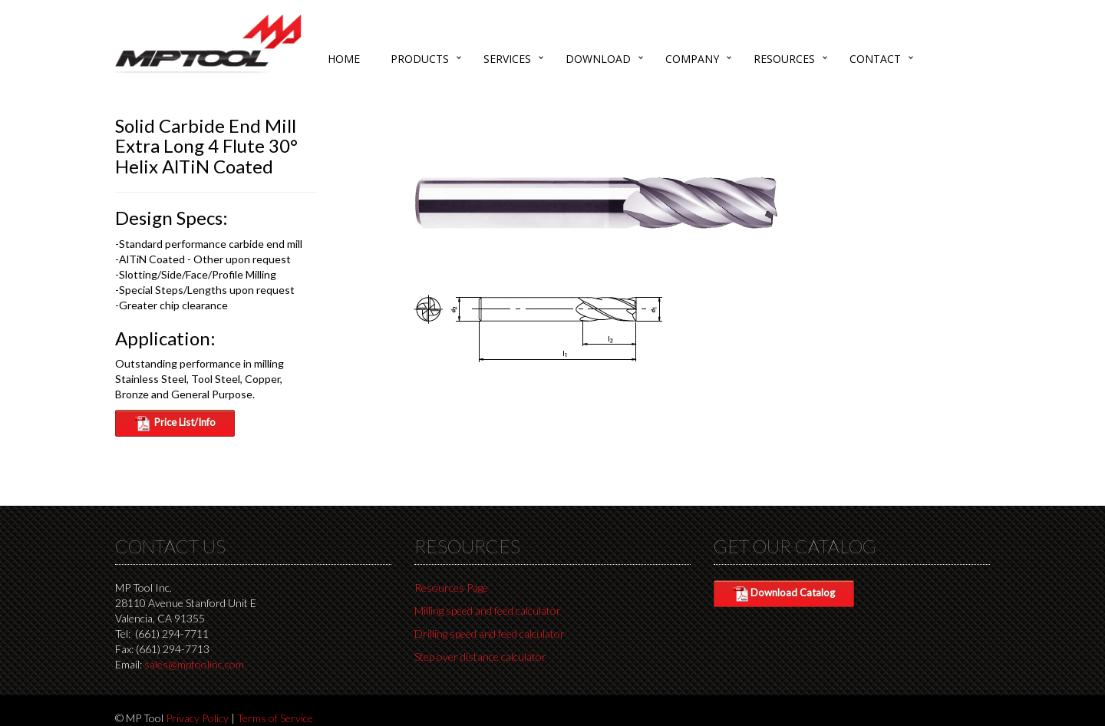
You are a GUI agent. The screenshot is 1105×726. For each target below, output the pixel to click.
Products (420, 58)
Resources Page (451, 587)
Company (692, 58)
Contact (875, 58)
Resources (784, 58)
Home (344, 58)
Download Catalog (784, 594)
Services (507, 58)
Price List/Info (175, 423)
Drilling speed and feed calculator (489, 633)
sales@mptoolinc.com (194, 664)
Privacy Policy (197, 717)
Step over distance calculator (480, 656)
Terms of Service (275, 717)
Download (598, 58)
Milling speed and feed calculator (487, 610)
